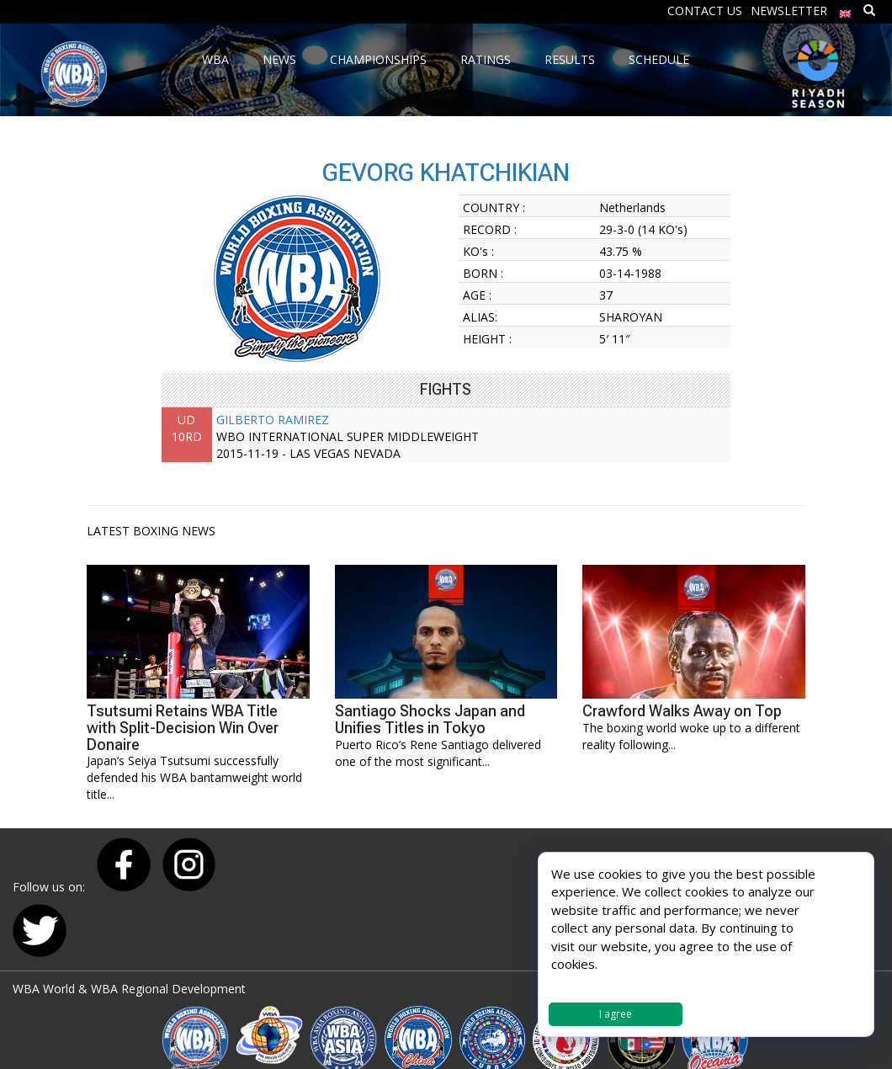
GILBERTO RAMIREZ (272, 420)
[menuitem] (845, 10)
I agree (615, 1014)
